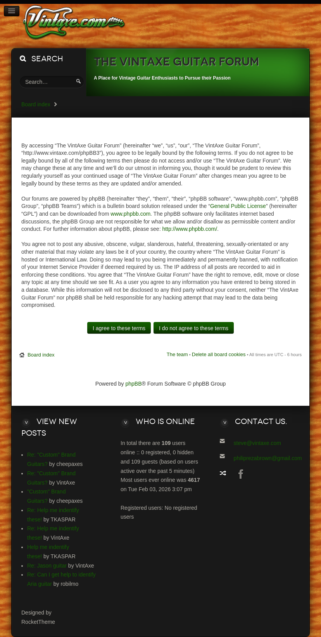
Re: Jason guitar (47, 566)
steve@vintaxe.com (257, 443)
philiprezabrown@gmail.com (268, 458)
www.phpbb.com (130, 214)
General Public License (238, 206)
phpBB (134, 384)
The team (177, 354)
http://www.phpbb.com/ (189, 229)
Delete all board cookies (219, 354)
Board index (35, 104)
